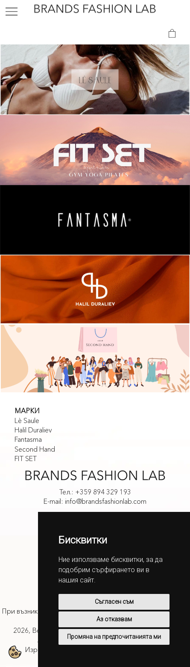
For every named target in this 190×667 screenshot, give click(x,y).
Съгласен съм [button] (114, 601)
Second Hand (35, 449)
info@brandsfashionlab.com (105, 501)
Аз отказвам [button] (114, 619)
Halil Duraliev (33, 430)
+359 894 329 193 (103, 492)
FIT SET (26, 458)
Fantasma (28, 439)
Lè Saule (27, 420)
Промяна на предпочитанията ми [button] (114, 636)
